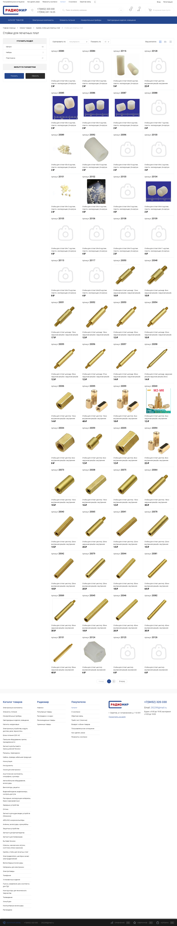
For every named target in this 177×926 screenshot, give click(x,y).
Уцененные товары (44, 724)
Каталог (5, 2)
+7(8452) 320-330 (31, 923)
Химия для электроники (11, 770)
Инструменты (8, 765)
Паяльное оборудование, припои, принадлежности (15, 741)
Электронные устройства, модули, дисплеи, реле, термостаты (15, 730)
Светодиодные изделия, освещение (16, 720)
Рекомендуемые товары (46, 720)
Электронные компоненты (12, 708)
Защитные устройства (11, 828)
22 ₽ (158, 88)
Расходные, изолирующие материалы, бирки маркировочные (17, 799)
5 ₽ (127, 88)
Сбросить (35, 76)
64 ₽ (158, 591)
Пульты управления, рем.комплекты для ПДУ (16, 885)
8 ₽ (65, 297)
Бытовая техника (9, 841)
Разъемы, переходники (11, 753)
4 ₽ (96, 214)
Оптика (5, 809)
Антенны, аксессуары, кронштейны (15, 824)
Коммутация (7, 761)
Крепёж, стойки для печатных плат (15, 852)
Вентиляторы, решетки (11, 787)
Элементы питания (10, 712)
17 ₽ (65, 339)
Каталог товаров (15, 20)
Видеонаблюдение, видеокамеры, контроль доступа (15, 793)
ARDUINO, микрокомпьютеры (13, 820)
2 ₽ (65, 88)
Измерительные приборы (12, 716)
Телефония (7, 875)
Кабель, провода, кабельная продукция (17, 757)
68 (43, 47)
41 (43, 58)
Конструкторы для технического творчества (14, 892)
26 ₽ (96, 549)
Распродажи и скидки (45, 716)
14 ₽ (127, 381)
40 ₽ (65, 674)
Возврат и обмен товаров (63, 2)
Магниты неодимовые (11, 724)
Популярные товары (44, 712)
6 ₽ (96, 674)
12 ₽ (96, 339)
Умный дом (7, 901)
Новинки (40, 708)
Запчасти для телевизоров (12, 837)
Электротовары (9, 871)
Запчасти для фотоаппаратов (13, 833)
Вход (158, 2)
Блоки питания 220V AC (11, 735)
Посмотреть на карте (117, 717)
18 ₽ (127, 423)
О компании (15, 2)
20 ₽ (96, 591)
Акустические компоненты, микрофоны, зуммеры (13, 775)
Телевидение (7, 897)
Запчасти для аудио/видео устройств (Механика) (16, 815)
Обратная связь (28, 2)
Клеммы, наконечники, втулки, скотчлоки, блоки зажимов (14, 846)
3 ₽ (158, 172)
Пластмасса (10, 58)
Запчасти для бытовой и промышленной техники (12, 747)
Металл (9, 47)
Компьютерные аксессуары (13, 906)
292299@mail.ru (159, 707)
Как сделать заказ (78, 733)
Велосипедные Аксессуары (13, 863)
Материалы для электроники (13, 867)
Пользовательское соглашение (82, 728)
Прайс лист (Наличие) (44, 2)
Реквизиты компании (79, 737)
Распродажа (7, 910)
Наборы (9, 52)
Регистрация (168, 2)
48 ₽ (96, 423)
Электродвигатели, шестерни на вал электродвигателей (16, 857)
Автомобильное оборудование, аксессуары (14, 782)
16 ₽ (96, 507)
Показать (14, 76)
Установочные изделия (11, 880)
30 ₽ (158, 507)
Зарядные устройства (11, 805)
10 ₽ (127, 297)
